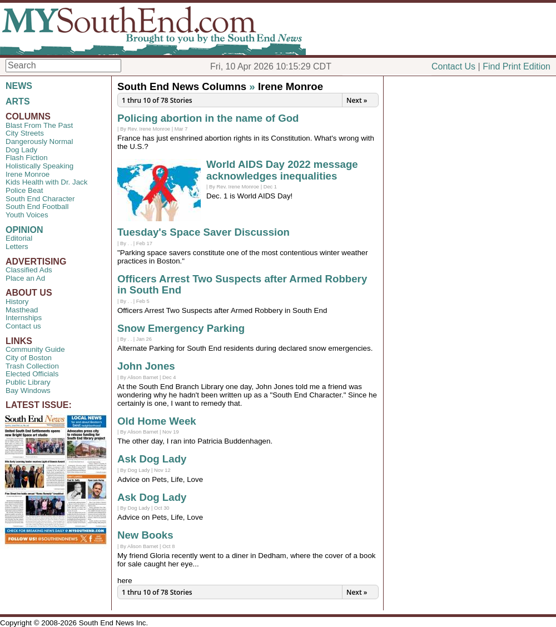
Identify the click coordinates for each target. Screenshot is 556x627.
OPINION (24, 230)
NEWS (19, 86)
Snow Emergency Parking (181, 328)
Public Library (28, 382)
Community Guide (35, 349)
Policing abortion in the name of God (208, 118)
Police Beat (24, 190)
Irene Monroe (27, 174)
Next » (356, 100)
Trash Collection (32, 366)
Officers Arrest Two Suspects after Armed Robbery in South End (242, 284)
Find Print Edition (516, 66)
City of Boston (29, 358)
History (17, 301)
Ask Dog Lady (151, 459)
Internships (24, 318)
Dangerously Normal (39, 141)
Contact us (23, 326)
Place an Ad (25, 278)
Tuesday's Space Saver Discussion (203, 232)
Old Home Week (156, 421)
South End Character (40, 199)
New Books (145, 535)
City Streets (25, 133)
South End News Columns (181, 86)
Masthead (22, 310)
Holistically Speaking (39, 166)
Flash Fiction (27, 157)
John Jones (146, 366)
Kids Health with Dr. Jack (46, 182)
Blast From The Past (39, 125)
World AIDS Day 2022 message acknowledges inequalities (282, 170)
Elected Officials (32, 374)
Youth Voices (27, 215)
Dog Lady (21, 150)
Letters (17, 246)
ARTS (18, 101)
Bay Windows (28, 390)
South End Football (37, 206)
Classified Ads (29, 270)
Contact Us (453, 66)
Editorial (19, 238)
